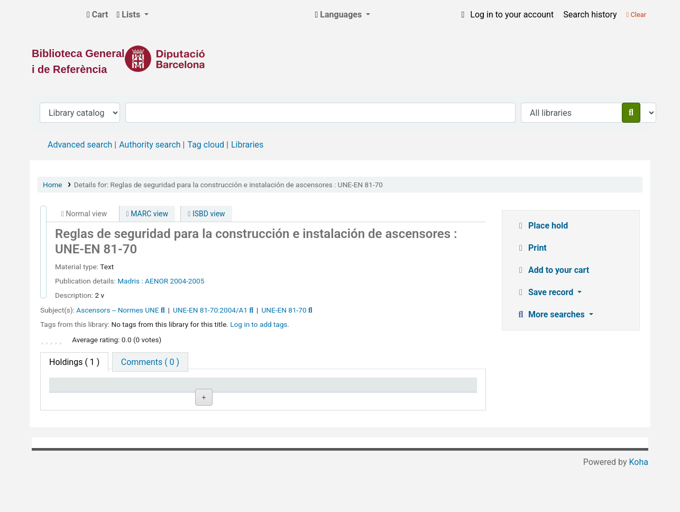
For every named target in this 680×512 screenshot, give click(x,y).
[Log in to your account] (505, 14)
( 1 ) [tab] (74, 362)
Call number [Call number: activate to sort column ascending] (247, 389)
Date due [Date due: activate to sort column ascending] (413, 389)
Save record (545, 292)
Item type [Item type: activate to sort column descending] (72, 389)
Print (531, 248)
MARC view (147, 213)
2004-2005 (187, 281)
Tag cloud (205, 145)
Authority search (149, 145)
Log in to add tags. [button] (259, 324)
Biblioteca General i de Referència (56, 14)
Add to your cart (552, 270)
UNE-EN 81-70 (284, 310)
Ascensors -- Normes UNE (117, 310)
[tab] (150, 362)
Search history (590, 15)
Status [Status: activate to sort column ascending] (324, 389)
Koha (638, 505)
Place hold (542, 226)
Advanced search (80, 145)
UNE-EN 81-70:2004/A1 (210, 310)
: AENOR (154, 281)
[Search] (631, 113)
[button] (97, 14)
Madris (129, 281)
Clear (636, 15)
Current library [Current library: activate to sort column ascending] (166, 389)
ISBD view (206, 213)
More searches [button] (551, 314)
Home (52, 184)
